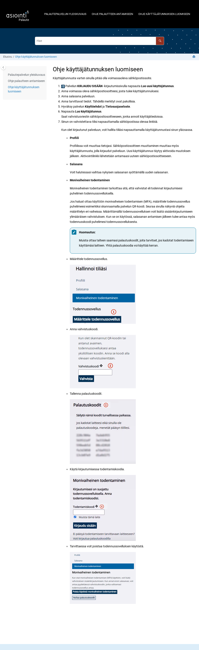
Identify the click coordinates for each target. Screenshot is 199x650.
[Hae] (160, 41)
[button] (6, 75)
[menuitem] (65, 14)
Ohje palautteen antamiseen (112, 14)
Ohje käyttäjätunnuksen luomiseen (164, 14)
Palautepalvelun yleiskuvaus (65, 14)
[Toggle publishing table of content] (3, 67)
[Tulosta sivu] (194, 56)
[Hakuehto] (99, 41)
